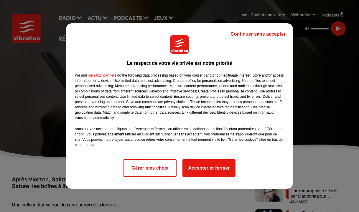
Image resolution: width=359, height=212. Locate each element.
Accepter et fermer (209, 167)
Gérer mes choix (149, 167)
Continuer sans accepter (258, 34)
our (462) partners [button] (102, 75)
